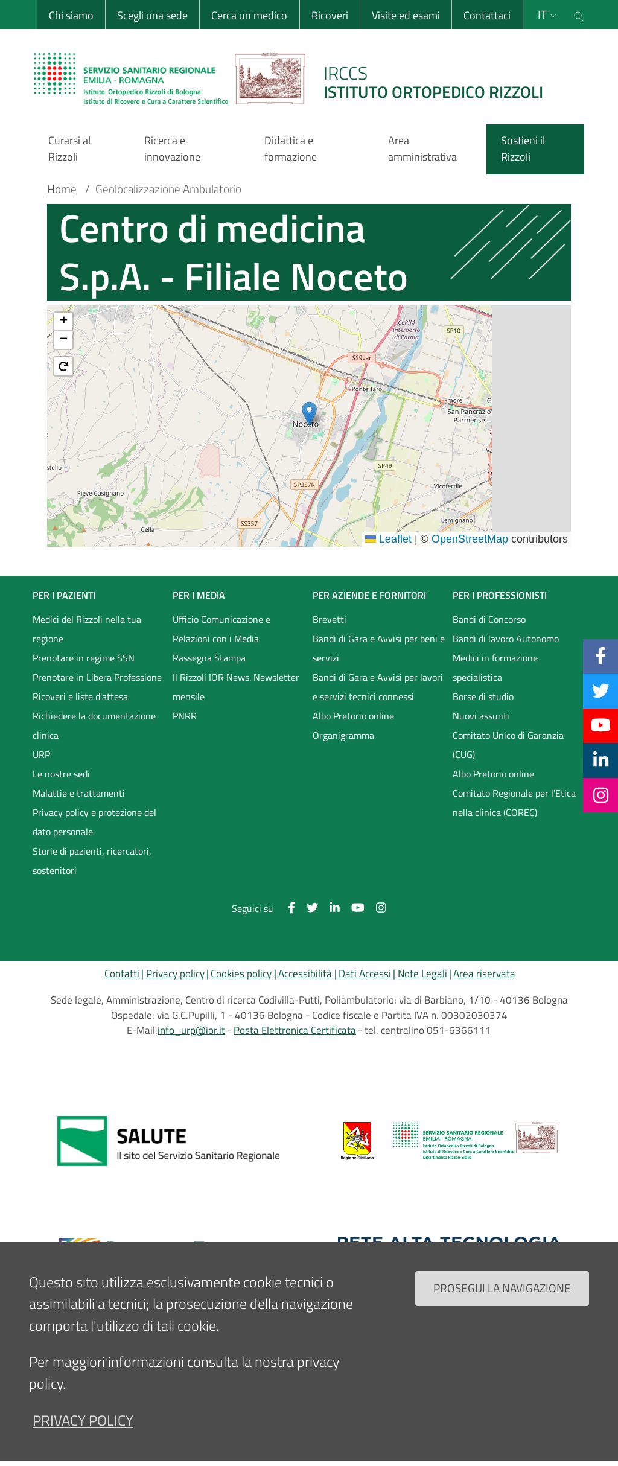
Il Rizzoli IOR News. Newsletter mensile (236, 687)
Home (62, 189)
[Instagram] (600, 795)
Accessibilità (305, 973)
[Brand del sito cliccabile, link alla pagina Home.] (296, 78)
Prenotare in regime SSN (84, 658)
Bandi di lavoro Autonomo (506, 638)
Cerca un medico (249, 15)
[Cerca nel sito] (578, 14)
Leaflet (388, 539)
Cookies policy (241, 973)
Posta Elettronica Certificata (295, 1030)
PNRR (185, 716)
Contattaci (486, 15)
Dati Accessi (365, 973)
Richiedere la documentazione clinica (94, 725)
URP (41, 754)
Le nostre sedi (61, 773)
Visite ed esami (405, 15)
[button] (309, 413)
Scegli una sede (151, 15)
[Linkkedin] (600, 760)
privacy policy (83, 1420)
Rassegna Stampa (209, 658)
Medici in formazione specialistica (495, 667)
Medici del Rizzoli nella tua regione (87, 629)
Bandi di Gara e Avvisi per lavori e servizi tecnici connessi (378, 687)
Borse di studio (483, 696)
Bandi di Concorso (489, 619)
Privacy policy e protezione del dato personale (94, 822)
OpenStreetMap (470, 539)
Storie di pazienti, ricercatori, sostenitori (92, 861)
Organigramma (343, 735)
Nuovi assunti (481, 716)
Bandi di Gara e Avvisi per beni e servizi (379, 648)
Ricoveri (328, 15)
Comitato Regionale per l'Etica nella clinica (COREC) (514, 803)
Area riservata (484, 973)
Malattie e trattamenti (79, 793)
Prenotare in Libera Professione (97, 677)
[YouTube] (600, 725)
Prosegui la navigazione (502, 1287)
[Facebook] (600, 656)
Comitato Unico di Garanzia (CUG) (508, 745)
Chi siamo (70, 15)
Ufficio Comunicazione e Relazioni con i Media (221, 629)
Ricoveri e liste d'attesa (80, 696)
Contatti (121, 973)
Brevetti (329, 619)
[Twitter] (601, 690)
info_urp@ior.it (191, 1030)
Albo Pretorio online (353, 716)
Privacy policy (175, 973)
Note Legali (422, 973)
